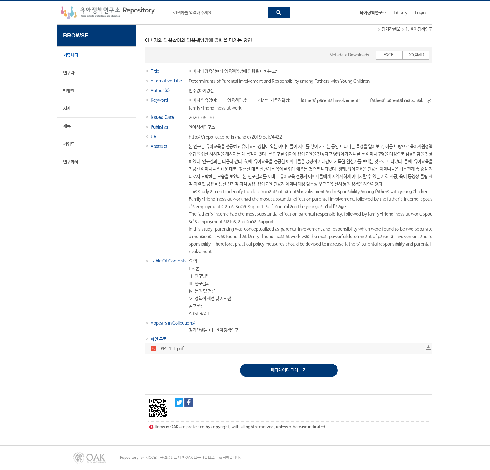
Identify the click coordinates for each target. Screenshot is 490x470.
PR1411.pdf (172, 348)
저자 (67, 108)
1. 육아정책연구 (418, 29)
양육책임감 (237, 100)
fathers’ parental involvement (329, 100)
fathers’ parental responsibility (400, 100)
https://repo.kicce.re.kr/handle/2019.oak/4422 (235, 137)
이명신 (208, 90)
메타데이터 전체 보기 (289, 370)
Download (428, 348)
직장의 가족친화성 (273, 100)
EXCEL (389, 55)
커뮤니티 (70, 55)
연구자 (68, 73)
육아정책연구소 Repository (108, 12)
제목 (67, 126)
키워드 (68, 144)
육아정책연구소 (373, 12)
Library (400, 12)
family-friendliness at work (215, 107)
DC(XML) (416, 55)
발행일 (68, 90)
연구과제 (70, 161)
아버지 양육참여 (202, 100)
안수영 (194, 90)
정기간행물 (391, 29)
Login (420, 12)
